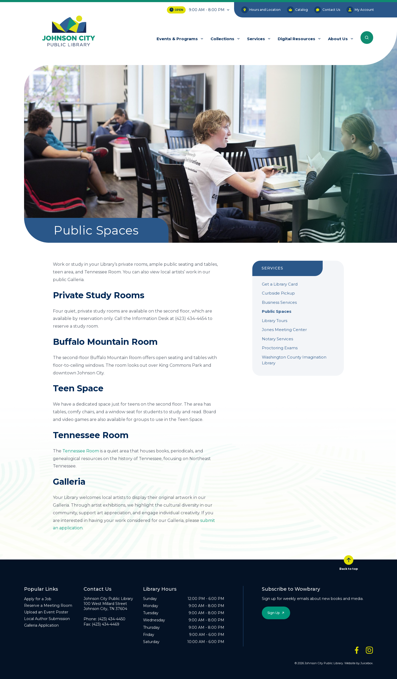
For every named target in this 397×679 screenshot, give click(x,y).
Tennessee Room (80, 450)
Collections (222, 38)
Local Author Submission (47, 618)
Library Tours (274, 320)
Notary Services (277, 338)
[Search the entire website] (367, 37)
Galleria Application (41, 625)
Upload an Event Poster (46, 612)
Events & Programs (177, 38)
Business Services (279, 302)
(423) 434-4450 (111, 619)
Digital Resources (296, 38)
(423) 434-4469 (105, 624)
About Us (338, 38)
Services (256, 38)
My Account (360, 9)
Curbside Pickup (278, 293)
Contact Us (327, 9)
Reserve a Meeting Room (48, 605)
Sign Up (273, 613)
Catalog (297, 9)
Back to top (348, 563)
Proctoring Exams (280, 347)
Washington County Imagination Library (294, 360)
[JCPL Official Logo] (68, 31)
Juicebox (367, 663)
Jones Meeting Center (284, 329)
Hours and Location (261, 9)
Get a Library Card (280, 284)
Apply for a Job (37, 599)
